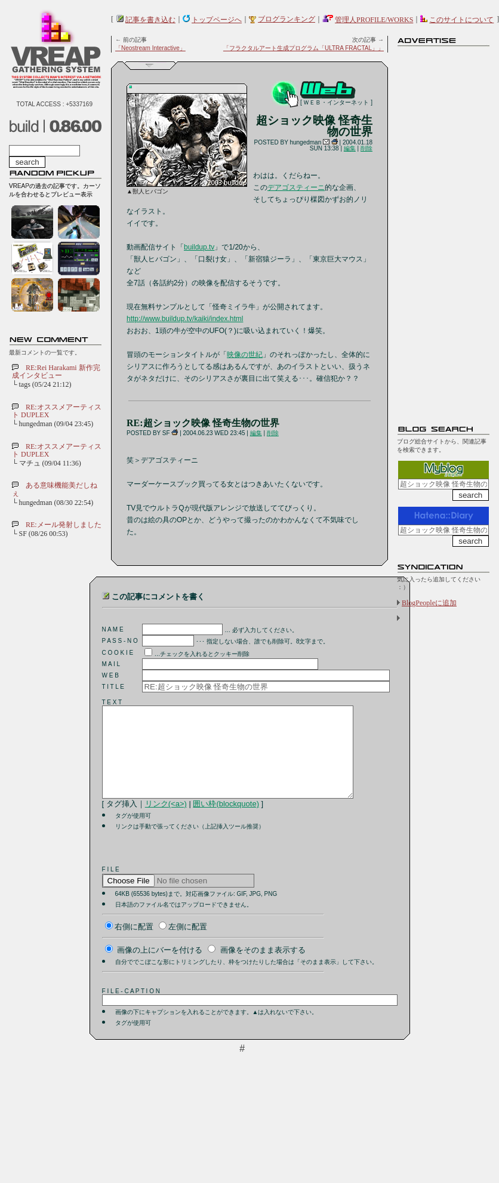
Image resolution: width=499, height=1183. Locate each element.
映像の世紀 (245, 354)
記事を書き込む (150, 20)
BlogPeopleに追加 (429, 603)
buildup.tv (199, 247)
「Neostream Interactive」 (150, 48)
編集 (350, 148)
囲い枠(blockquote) (226, 821)
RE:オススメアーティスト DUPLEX (56, 411)
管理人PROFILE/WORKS (374, 20)
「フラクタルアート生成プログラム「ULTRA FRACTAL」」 (303, 48)
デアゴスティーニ (296, 187)
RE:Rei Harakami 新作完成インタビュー (56, 371)
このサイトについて (461, 20)
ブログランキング (286, 19)
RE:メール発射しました (63, 524)
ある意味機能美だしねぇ (54, 489)
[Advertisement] (444, 230)
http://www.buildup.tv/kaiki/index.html (185, 319)
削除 (366, 148)
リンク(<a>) (166, 821)
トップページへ (217, 20)
